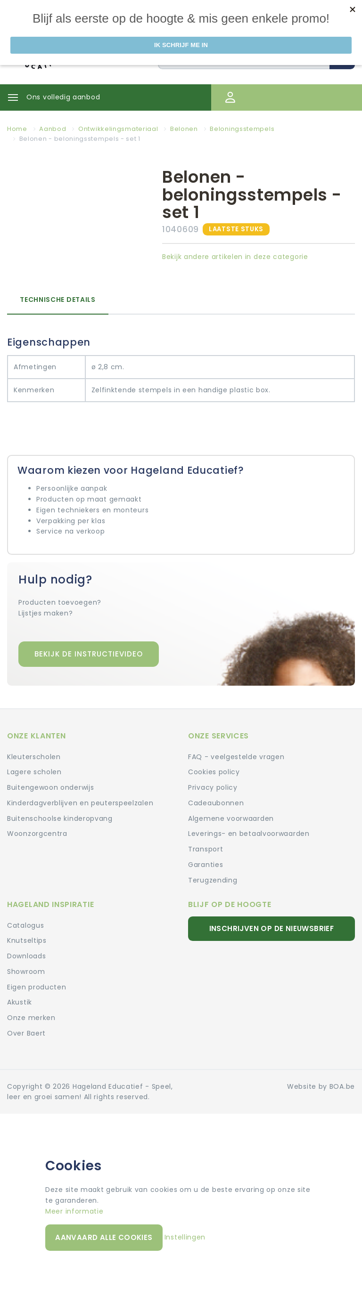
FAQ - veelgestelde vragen (236, 756)
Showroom (26, 971)
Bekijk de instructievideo (88, 654)
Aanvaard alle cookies (103, 1237)
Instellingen (185, 1237)
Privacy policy (213, 787)
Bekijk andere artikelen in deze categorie (235, 256)
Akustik (19, 1002)
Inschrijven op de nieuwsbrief (271, 928)
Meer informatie (74, 1211)
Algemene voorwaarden (231, 818)
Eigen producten (36, 987)
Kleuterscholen (34, 756)
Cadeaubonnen (216, 803)
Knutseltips (27, 940)
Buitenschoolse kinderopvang (60, 818)
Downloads (26, 956)
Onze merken (31, 1017)
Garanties (205, 864)
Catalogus (25, 925)
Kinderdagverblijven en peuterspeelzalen (80, 803)
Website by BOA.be (321, 1086)
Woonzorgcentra (37, 833)
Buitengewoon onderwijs (50, 787)
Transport (205, 849)
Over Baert (26, 1033)
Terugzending (212, 880)
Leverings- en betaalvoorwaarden (249, 833)
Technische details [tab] (58, 299)
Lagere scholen (34, 772)
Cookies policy (214, 772)
